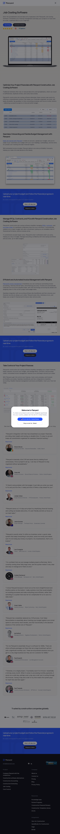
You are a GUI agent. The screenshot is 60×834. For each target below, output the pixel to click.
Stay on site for (30, 423)
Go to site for (30, 419)
